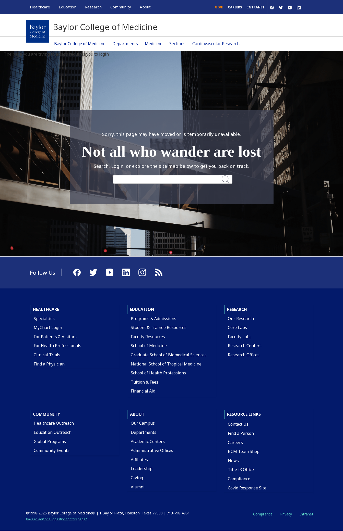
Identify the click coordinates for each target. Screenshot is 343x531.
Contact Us (238, 424)
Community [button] (120, 6)
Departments (125, 43)
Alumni (138, 487)
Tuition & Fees (144, 382)
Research (237, 309)
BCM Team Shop (243, 451)
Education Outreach (53, 432)
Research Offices (243, 355)
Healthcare (46, 309)
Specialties (44, 318)
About (137, 414)
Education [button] (67, 6)
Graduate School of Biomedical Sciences (169, 355)
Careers (235, 7)
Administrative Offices (152, 450)
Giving (137, 478)
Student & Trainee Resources (158, 327)
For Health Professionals (57, 345)
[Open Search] (310, 7)
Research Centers (245, 345)
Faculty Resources (148, 336)
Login (117, 166)
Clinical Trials (47, 355)
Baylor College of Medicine (79, 43)
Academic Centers (148, 441)
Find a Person (241, 433)
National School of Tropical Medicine (166, 364)
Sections (177, 43)
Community (46, 414)
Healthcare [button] (40, 6)
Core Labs (237, 327)
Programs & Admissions (153, 318)
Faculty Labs (240, 336)
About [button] (145, 6)
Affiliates (139, 459)
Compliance (239, 479)
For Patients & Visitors (55, 336)
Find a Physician (49, 364)
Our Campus (143, 423)
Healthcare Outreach (54, 423)
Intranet (256, 7)
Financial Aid (143, 391)
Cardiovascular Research (216, 43)
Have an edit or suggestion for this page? (56, 519)
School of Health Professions (158, 373)
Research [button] (93, 6)
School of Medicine (149, 345)
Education (142, 309)
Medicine (153, 43)
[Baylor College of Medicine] (37, 31)
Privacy (286, 514)
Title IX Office (241, 469)
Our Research (241, 318)
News (233, 460)
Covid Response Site (247, 488)
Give (219, 7)
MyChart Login (48, 327)
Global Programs (50, 441)
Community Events (51, 450)
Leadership (141, 468)
